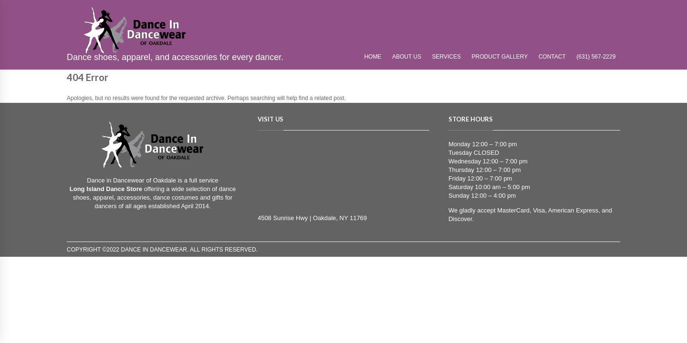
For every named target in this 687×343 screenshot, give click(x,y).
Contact (552, 56)
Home (372, 56)
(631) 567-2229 (595, 56)
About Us (406, 56)
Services (446, 56)
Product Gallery (500, 56)
